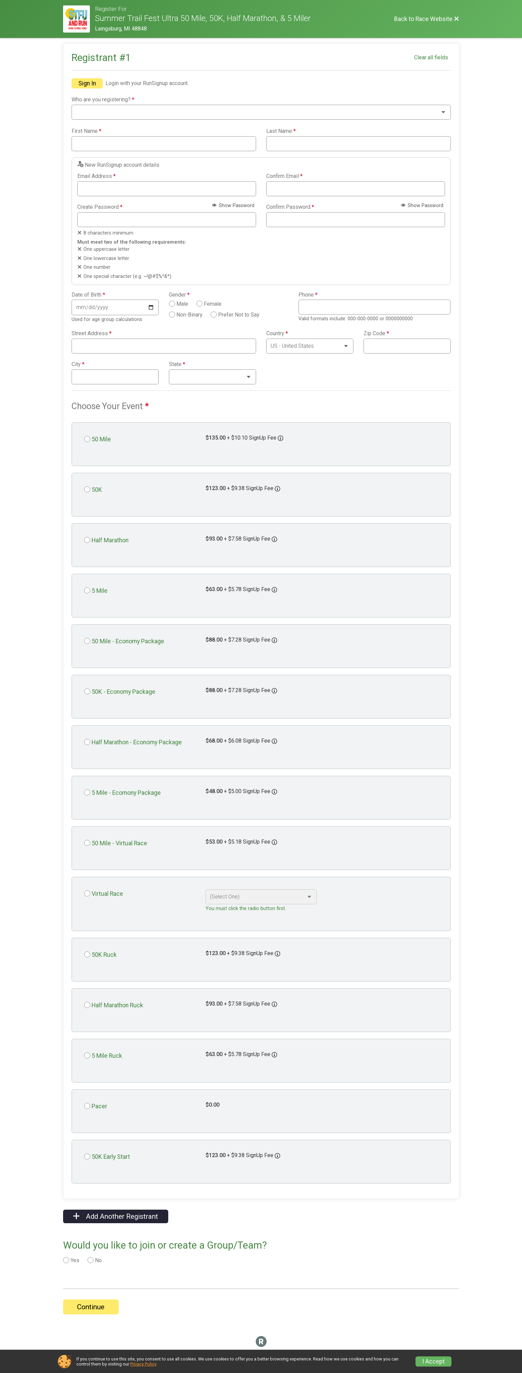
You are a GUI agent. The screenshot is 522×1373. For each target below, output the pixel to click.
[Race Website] (79, 19)
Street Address (92, 333)
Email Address (96, 176)
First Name (86, 131)
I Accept (433, 1361)
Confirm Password (290, 207)
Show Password (233, 205)
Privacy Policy (143, 1364)
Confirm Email (284, 176)
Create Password (99, 207)
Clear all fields (431, 57)
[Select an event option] (261, 896)
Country (277, 333)
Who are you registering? (103, 100)
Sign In (87, 83)
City (78, 364)
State (177, 364)
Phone (307, 295)
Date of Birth (88, 295)
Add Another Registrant (115, 1216)
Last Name (281, 131)
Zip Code (376, 333)
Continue (90, 1307)
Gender (179, 295)
